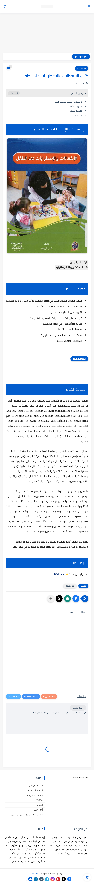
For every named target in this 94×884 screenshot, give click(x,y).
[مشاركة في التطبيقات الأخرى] (50, 598)
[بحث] (5, 6)
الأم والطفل (81, 68)
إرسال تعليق (78, 708)
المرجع (35, 873)
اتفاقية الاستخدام (35, 790)
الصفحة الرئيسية (35, 785)
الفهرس (39, 805)
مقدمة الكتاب (76, 111)
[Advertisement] (47, 33)
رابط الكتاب (77, 115)
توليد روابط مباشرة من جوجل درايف (27, 815)
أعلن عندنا (38, 810)
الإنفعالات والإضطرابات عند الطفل (68, 102)
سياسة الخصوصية (35, 795)
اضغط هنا (59, 574)
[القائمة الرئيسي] (89, 6)
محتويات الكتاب (75, 106)
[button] (75, 598)
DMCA (39, 800)
